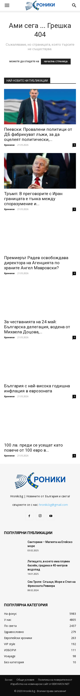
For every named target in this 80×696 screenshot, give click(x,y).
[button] (6, 5)
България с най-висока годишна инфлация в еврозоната (37, 388)
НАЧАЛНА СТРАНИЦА (56, 61)
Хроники (9, 144)
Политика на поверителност (55, 679)
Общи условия (25, 679)
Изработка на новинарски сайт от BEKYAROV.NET (40, 684)
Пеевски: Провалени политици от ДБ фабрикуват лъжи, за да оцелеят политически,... (38, 134)
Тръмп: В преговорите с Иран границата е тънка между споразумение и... (33, 198)
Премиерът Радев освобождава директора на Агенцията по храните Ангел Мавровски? (36, 262)
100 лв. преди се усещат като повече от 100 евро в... (33, 448)
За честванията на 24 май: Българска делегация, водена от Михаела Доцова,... (37, 326)
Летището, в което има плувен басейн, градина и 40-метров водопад (49, 565)
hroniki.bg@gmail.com (53, 505)
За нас (9, 679)
